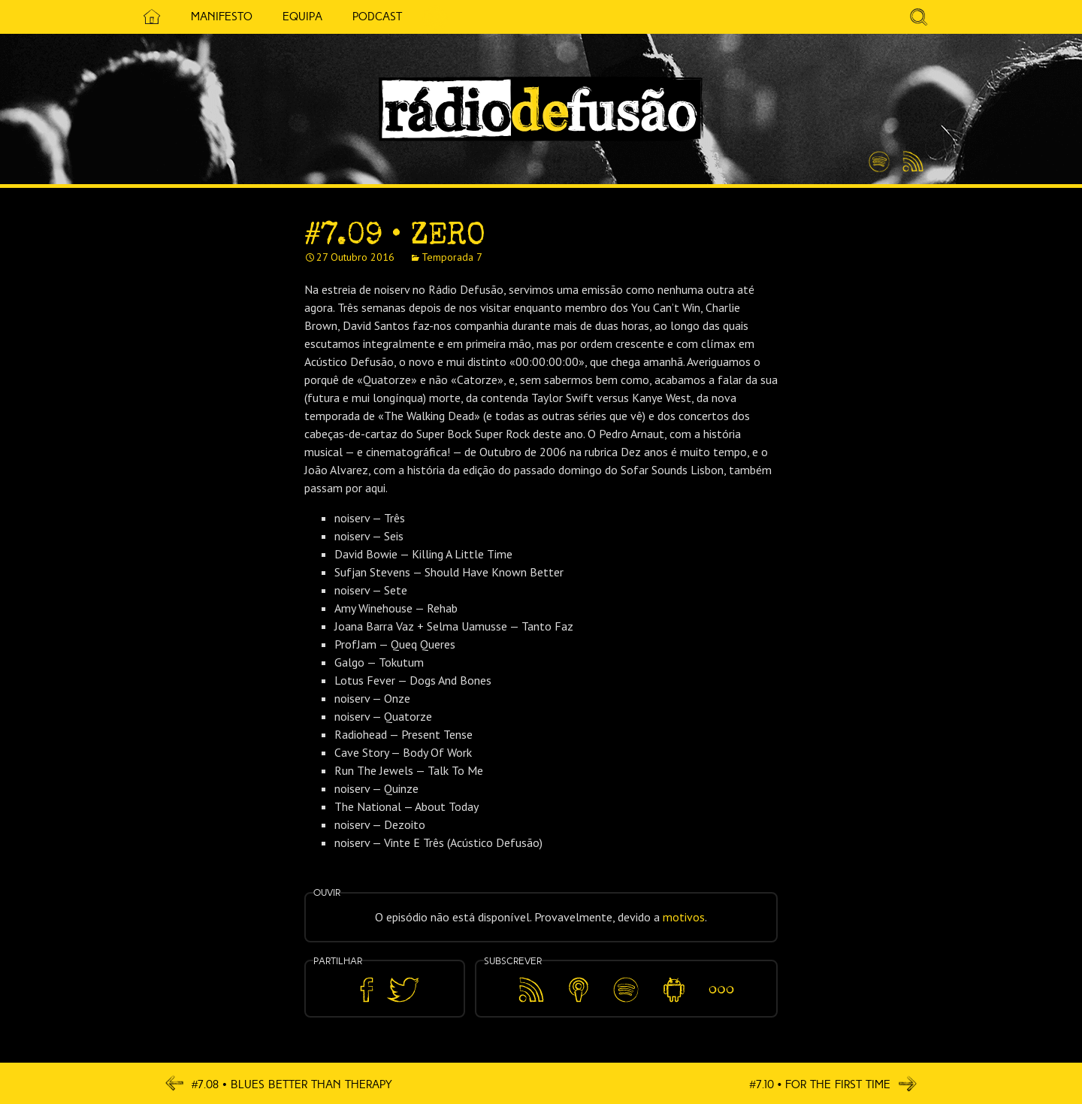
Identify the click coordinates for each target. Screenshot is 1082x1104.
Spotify (879, 155)
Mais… (721, 979)
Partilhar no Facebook (367, 990)
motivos (684, 916)
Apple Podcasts (579, 987)
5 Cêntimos (428, 17)
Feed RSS (910, 162)
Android (673, 979)
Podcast (370, 16)
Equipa (296, 16)
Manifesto (215, 16)
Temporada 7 (452, 257)
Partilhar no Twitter (403, 990)
